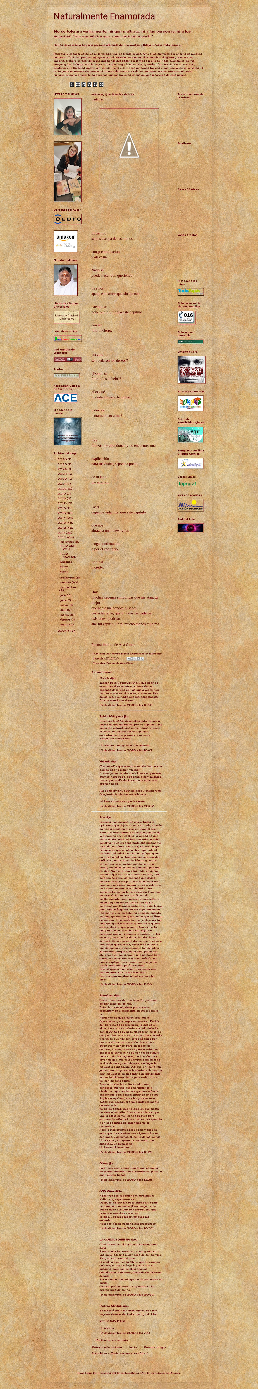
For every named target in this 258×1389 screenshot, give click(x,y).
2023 (63, 473)
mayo (64, 604)
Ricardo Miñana (110, 1305)
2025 (63, 464)
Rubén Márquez (110, 716)
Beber (64, 566)
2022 (63, 478)
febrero (65, 619)
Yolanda (104, 761)
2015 (62, 513)
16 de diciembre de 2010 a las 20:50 (126, 1294)
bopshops (132, 1372)
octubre (66, 582)
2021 (62, 483)
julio (63, 595)
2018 (62, 498)
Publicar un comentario (112, 1339)
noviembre (68, 577)
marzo (65, 614)
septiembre (68, 587)
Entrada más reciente (107, 1347)
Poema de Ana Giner (119, 663)
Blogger (175, 1372)
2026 (63, 459)
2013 (62, 522)
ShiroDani (106, 995)
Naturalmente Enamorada (104, 16)
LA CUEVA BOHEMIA (114, 1239)
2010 (62, 537)
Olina (103, 1163)
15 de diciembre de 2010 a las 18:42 (125, 750)
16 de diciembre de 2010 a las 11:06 (125, 984)
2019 (62, 493)
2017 (62, 503)
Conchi (104, 677)
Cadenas (66, 561)
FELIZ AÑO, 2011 (68, 547)
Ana (102, 817)
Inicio (133, 1347)
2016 (62, 508)
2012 (62, 527)
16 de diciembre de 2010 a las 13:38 (125, 1179)
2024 (63, 469)
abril (63, 609)
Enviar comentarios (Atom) (129, 1353)
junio (64, 600)
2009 (63, 630)
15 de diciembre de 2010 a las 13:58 (125, 704)
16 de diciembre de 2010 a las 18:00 (126, 1228)
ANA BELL (106, 1190)
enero (64, 624)
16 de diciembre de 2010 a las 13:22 (125, 1151)
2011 (62, 532)
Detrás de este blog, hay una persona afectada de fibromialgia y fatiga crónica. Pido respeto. (118, 44)
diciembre (67, 541)
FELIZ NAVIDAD (68, 555)
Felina (64, 571)
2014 (62, 517)
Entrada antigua (155, 1347)
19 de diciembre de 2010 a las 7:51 (124, 1332)
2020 (63, 488)
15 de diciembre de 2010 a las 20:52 (126, 805)
